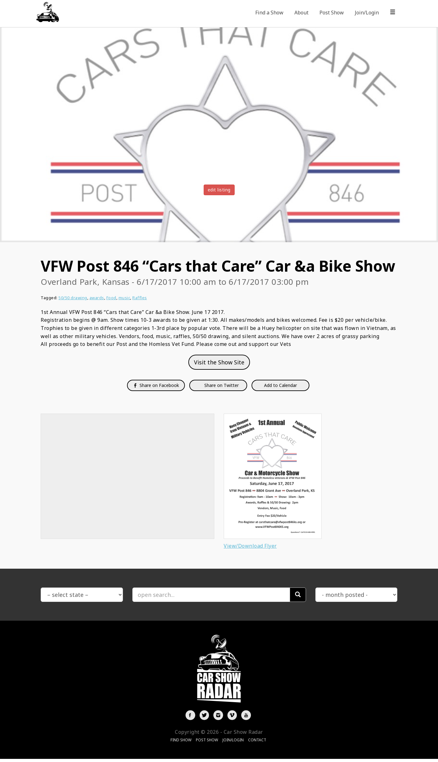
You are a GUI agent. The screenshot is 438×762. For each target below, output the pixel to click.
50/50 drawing (73, 297)
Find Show (181, 743)
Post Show (331, 12)
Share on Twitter (221, 385)
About (301, 12)
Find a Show (269, 12)
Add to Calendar (280, 385)
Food (111, 297)
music (124, 297)
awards (96, 297)
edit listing (219, 190)
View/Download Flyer (250, 545)
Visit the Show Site (219, 362)
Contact (257, 743)
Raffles (139, 297)
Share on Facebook (156, 385)
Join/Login (367, 12)
